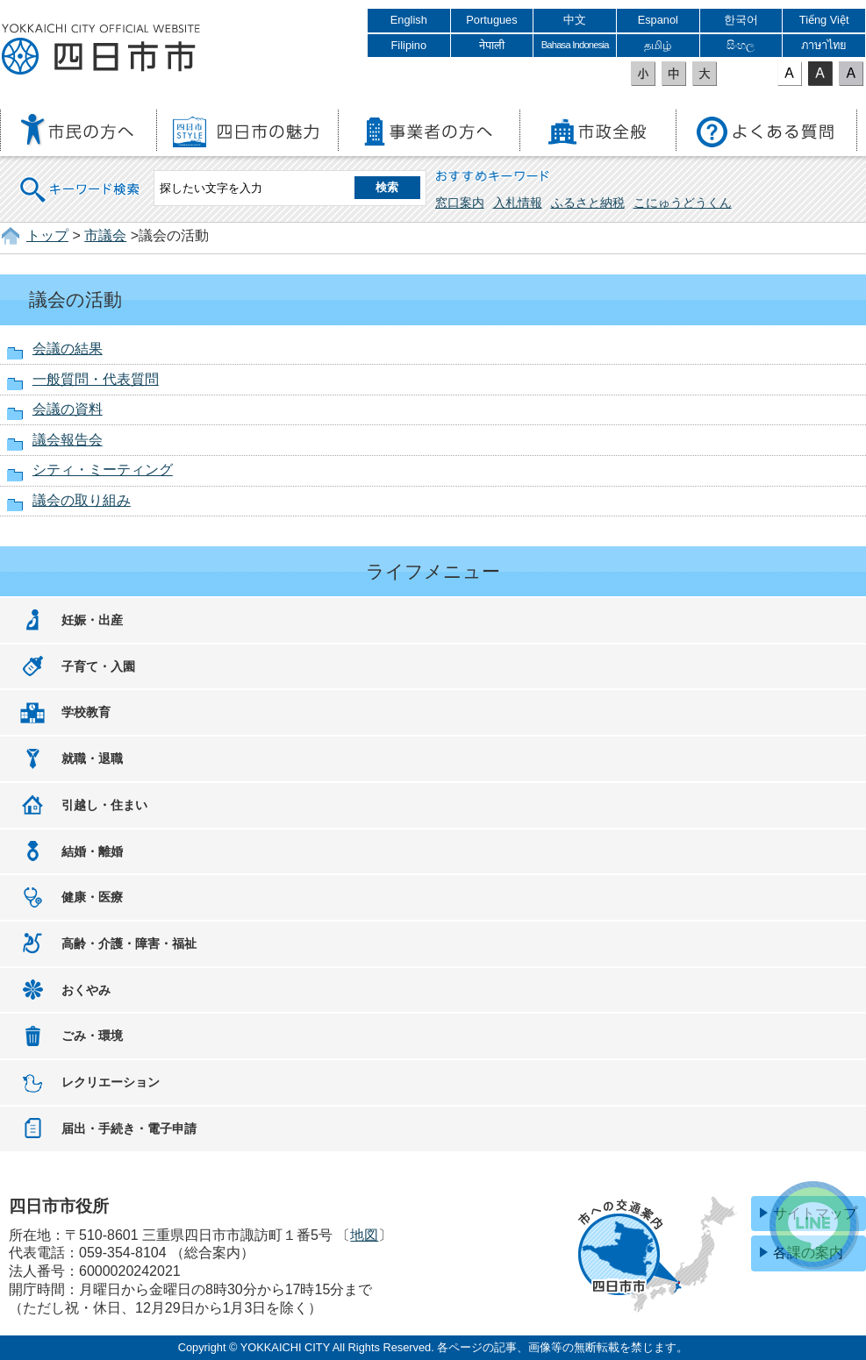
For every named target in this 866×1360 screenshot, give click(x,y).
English (408, 19)
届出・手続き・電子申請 (129, 1128)
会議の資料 (67, 409)
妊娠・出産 (92, 620)
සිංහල (740, 45)
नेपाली (492, 45)
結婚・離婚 (92, 851)
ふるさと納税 (588, 203)
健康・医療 (92, 897)
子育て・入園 (98, 666)
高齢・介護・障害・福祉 (129, 943)
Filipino (409, 45)
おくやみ (86, 990)
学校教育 (86, 712)
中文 (574, 19)
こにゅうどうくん (682, 203)
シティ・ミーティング (102, 469)
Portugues (491, 19)
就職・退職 (92, 758)
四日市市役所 (101, 50)
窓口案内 (459, 203)
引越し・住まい (104, 805)
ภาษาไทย (824, 45)
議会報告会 (67, 439)
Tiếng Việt (824, 19)
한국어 (741, 19)
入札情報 (517, 203)
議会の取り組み (81, 500)
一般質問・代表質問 (95, 379)
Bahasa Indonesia (575, 44)
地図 (364, 1235)
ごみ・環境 (92, 1036)
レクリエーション (110, 1082)
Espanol (658, 19)
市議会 (105, 235)
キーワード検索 (81, 178)
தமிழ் (657, 45)
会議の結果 (67, 348)
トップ (47, 235)
